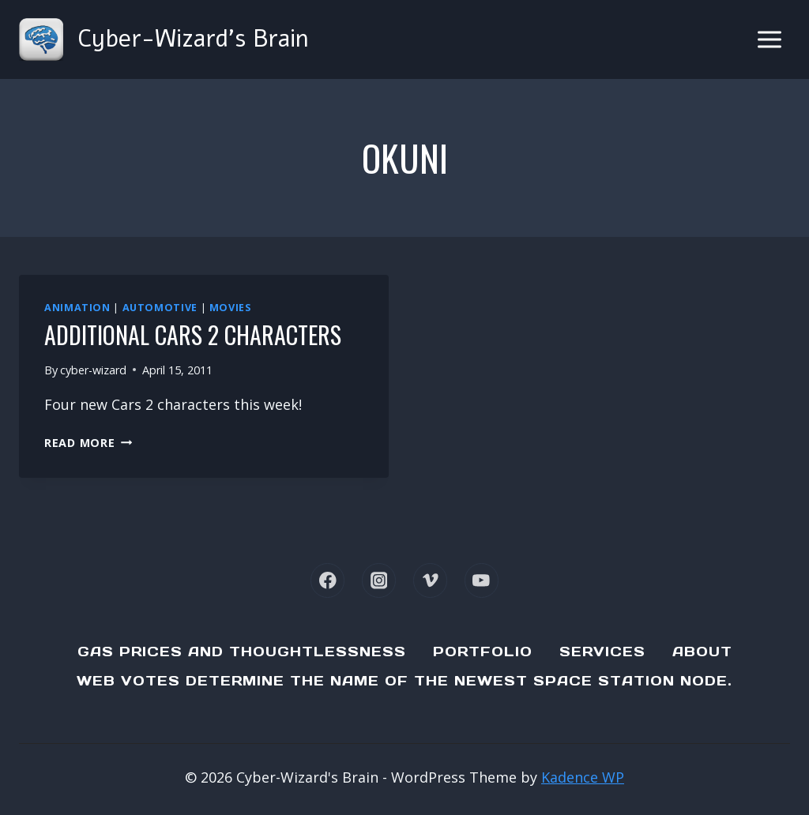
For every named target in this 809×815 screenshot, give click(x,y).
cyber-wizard (93, 369)
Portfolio (482, 651)
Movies (230, 307)
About (702, 651)
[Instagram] (379, 580)
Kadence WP (582, 777)
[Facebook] (327, 580)
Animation (77, 307)
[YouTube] (482, 580)
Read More (88, 442)
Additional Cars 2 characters (192, 334)
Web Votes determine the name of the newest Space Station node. (404, 680)
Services (602, 651)
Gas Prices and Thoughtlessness (241, 651)
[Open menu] (769, 39)
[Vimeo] (430, 580)
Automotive (160, 307)
